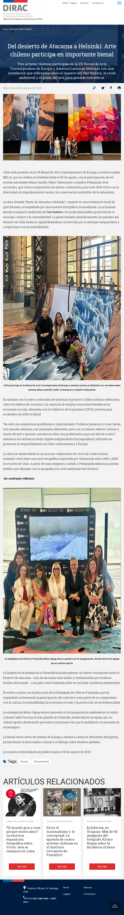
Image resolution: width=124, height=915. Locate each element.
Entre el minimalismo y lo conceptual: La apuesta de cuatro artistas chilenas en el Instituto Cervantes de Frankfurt (62, 841)
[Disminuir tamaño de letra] (112, 2)
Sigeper (73, 3)
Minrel (65, 3)
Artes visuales (25, 29)
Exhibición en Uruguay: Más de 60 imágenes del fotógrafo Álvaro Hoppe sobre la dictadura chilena (102, 837)
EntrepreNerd (83, 439)
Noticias (13, 29)
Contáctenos (98, 3)
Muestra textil (41, 761)
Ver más (21, 866)
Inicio (5, 29)
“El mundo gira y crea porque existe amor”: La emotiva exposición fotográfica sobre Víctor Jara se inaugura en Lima (23, 839)
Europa (24, 761)
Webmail (84, 3)
